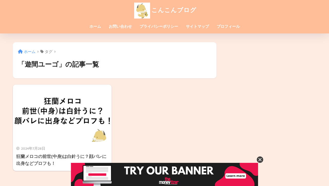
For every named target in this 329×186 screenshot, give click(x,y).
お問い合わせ (120, 26)
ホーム (95, 26)
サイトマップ (197, 26)
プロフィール (228, 26)
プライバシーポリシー (159, 26)
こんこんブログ (164, 10)
